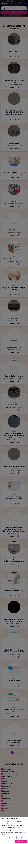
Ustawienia (11, 837)
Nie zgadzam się (21, 837)
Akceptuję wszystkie (20, 841)
